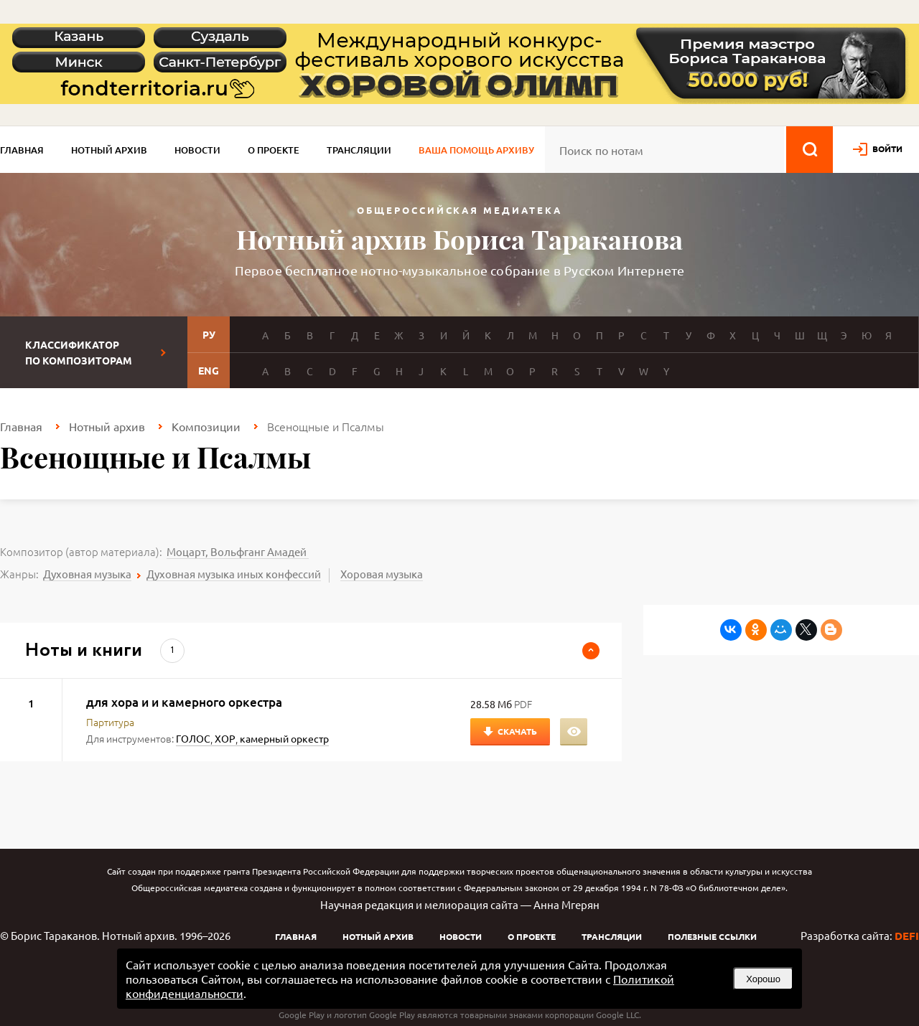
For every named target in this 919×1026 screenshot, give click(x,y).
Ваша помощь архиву (476, 149)
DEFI (907, 935)
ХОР (225, 738)
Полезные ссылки (712, 936)
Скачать (517, 731)
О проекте (273, 149)
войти (887, 148)
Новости (197, 149)
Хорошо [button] (763, 979)
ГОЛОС (193, 738)
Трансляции (359, 149)
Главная (22, 149)
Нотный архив (109, 149)
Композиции (206, 426)
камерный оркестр (284, 738)
